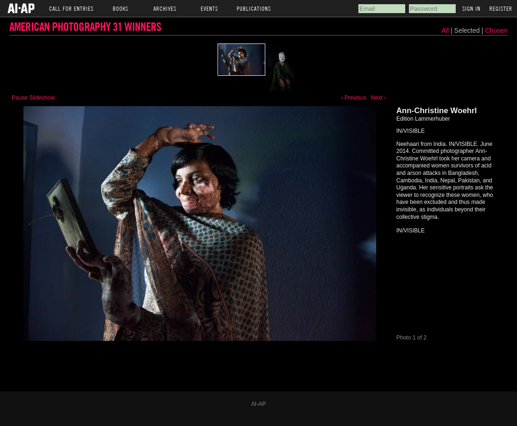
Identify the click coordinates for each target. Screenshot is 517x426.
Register (500, 8)
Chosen (496, 30)
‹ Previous (353, 97)
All (445, 30)
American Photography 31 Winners (85, 26)
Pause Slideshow (33, 97)
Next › (378, 97)
